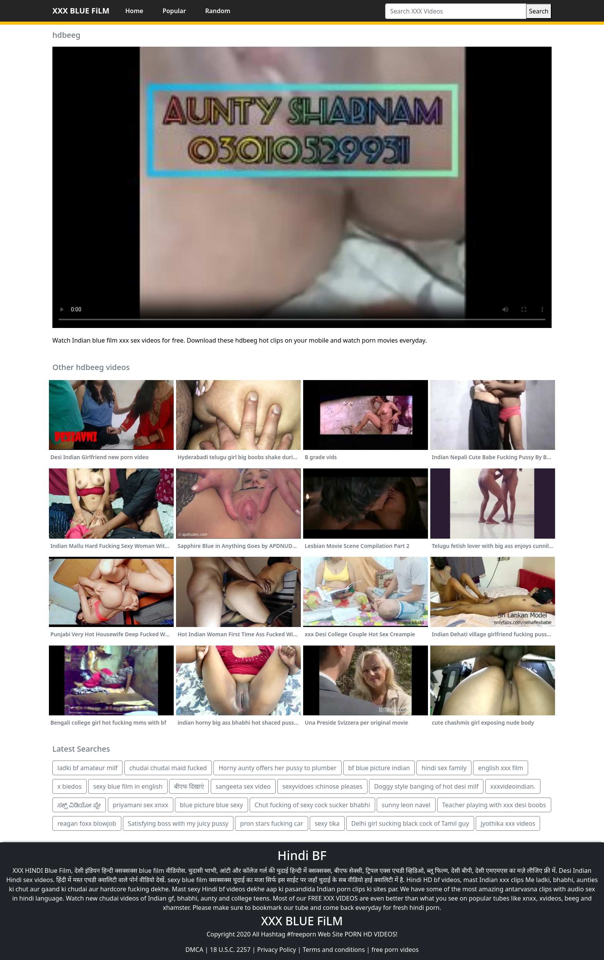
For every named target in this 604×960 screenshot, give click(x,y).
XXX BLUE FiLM (80, 10)
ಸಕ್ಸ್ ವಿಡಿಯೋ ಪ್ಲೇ (79, 805)
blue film (151, 870)
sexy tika (327, 823)
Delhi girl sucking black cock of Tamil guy (410, 823)
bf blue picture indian (379, 768)
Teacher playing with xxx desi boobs (494, 805)
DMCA (194, 949)
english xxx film (500, 768)
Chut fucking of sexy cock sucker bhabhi (312, 805)
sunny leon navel (406, 805)
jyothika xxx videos (508, 823)
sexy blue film (187, 879)
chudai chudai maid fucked (168, 768)
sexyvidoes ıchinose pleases (322, 786)
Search (539, 11)
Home (134, 11)
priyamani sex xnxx (140, 805)
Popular (174, 11)
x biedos (69, 786)
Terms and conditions (334, 949)
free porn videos (395, 949)
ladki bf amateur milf (87, 768)
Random (217, 11)
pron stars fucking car (271, 823)
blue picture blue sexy (211, 805)
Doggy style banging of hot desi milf (426, 786)
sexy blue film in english (128, 786)
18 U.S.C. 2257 (230, 949)
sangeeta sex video (243, 786)
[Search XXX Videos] (455, 11)
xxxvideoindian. (512, 786)
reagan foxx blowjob (86, 823)
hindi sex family (443, 768)
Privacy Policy (276, 949)
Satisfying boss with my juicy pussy (178, 823)
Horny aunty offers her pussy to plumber (277, 768)
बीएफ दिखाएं (189, 786)
